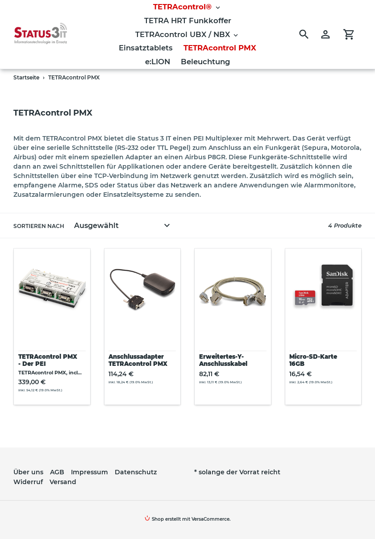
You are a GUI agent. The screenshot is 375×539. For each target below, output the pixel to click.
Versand (63, 482)
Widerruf (28, 482)
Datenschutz (136, 472)
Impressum (89, 472)
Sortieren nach (38, 226)
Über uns (28, 472)
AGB (57, 472)
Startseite (26, 77)
